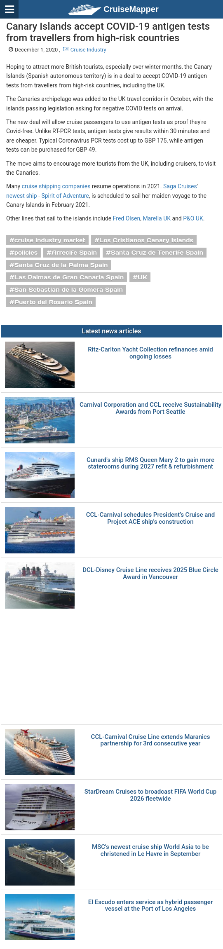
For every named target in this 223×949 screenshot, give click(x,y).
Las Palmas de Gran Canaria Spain (69, 277)
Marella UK (157, 218)
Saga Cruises (180, 186)
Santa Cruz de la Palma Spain (61, 265)
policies (26, 252)
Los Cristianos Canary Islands (146, 240)
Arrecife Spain (74, 252)
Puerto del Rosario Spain (53, 302)
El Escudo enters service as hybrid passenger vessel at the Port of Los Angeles (150, 905)
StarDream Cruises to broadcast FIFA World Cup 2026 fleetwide (150, 795)
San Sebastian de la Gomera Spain (68, 289)
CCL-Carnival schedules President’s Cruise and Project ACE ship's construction (150, 518)
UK (142, 277)
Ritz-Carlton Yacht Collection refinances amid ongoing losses (150, 353)
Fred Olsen (126, 218)
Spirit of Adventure (65, 195)
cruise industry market (49, 240)
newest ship (21, 195)
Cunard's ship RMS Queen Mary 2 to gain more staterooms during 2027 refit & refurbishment (150, 463)
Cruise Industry (84, 50)
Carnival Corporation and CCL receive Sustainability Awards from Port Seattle (150, 408)
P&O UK (193, 218)
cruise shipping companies (56, 186)
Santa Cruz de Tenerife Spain (157, 252)
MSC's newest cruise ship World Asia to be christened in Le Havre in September (150, 850)
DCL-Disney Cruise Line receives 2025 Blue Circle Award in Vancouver (150, 573)
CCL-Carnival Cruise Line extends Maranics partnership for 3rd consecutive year (150, 740)
